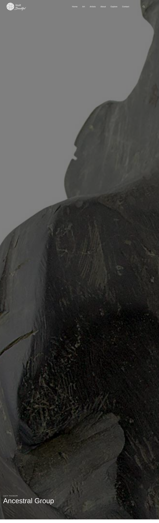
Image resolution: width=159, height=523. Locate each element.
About (103, 6)
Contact (125, 6)
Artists (93, 6)
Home (75, 6)
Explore (114, 6)
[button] (144, 6)
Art (83, 6)
